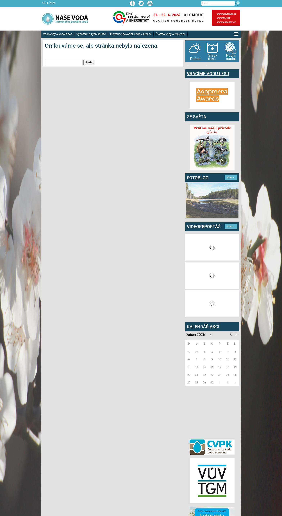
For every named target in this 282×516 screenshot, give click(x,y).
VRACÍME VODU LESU (208, 73)
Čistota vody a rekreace (171, 34)
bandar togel (187, 65)
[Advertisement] (212, 412)
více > (230, 177)
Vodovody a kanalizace (57, 34)
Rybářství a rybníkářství (91, 34)
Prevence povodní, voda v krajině (130, 34)
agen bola (206, 65)
